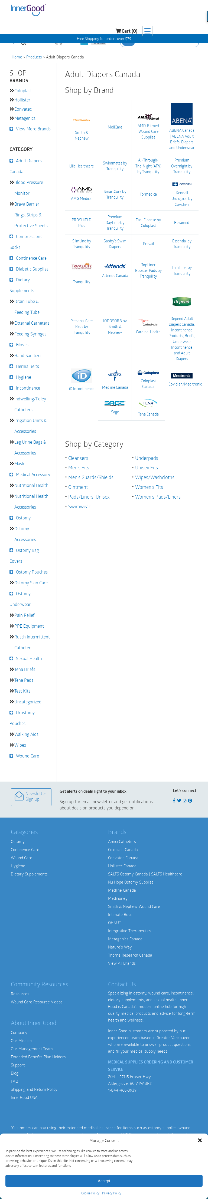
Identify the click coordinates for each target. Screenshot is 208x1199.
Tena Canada (148, 406)
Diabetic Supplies (32, 269)
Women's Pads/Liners (158, 494)
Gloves (22, 344)
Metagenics (24, 118)
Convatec (23, 109)
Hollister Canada (122, 865)
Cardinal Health (148, 325)
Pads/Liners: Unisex (89, 494)
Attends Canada (115, 269)
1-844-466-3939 (122, 1090)
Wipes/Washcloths (154, 475)
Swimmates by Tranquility (115, 165)
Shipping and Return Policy (34, 1089)
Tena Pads (23, 680)
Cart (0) (171, 11)
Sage (115, 406)
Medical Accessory (33, 474)
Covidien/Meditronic (181, 378)
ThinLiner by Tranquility (182, 269)
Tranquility (81, 269)
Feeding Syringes (30, 334)
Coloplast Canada (148, 378)
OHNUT (114, 922)
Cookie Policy (90, 1193)
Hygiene (23, 377)
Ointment (78, 484)
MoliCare (115, 126)
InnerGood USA (24, 1097)
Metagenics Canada (125, 938)
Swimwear (79, 503)
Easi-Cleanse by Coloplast (148, 221)
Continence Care (31, 258)
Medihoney (118, 898)
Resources (20, 993)
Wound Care (27, 756)
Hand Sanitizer (28, 355)
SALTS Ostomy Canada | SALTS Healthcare (145, 874)
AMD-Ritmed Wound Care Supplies (148, 127)
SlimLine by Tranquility (81, 242)
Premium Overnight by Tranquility (181, 165)
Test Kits (22, 691)
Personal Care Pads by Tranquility (81, 325)
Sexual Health (29, 658)
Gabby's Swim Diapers (114, 242)
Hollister (22, 100)
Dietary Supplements (29, 874)
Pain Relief (24, 615)
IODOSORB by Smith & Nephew (115, 325)
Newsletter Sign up (30, 796)
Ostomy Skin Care (31, 582)
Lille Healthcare (81, 165)
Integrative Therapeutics (129, 930)
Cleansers (78, 456)
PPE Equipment (29, 626)
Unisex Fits (146, 465)
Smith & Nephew (81, 126)
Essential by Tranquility (181, 242)
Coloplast (23, 90)
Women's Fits (149, 484)
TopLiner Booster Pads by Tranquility (148, 269)
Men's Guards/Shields (90, 475)
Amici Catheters (122, 841)
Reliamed (181, 221)
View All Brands (122, 963)
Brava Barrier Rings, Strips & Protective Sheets (31, 214)
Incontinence (28, 388)
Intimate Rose (120, 914)
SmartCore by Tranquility (115, 193)
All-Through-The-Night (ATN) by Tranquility (148, 165)
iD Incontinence (81, 378)
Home (17, 57)
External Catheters (31, 323)
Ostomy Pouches (32, 572)
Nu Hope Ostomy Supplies (131, 882)
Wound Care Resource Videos (37, 1001)
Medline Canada (115, 378)
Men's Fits (78, 465)
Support (18, 1065)
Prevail (148, 242)
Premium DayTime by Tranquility (115, 221)
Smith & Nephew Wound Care (134, 906)
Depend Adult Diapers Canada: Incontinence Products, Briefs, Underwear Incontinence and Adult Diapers (181, 325)
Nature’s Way (120, 947)
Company (19, 1032)
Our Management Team (32, 1048)
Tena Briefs (24, 669)
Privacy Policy (111, 1193)
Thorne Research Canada (130, 955)
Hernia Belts (27, 366)
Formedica (148, 193)
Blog (14, 1073)
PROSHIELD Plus (81, 221)
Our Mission (21, 1040)
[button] (200, 1140)
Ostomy (23, 518)
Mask (19, 463)
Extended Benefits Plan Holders (38, 1056)
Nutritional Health (31, 485)
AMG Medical (81, 193)
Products (34, 57)
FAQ (14, 1081)
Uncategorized (27, 701)
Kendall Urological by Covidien (182, 193)
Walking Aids (26, 734)
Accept (104, 1180)
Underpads (146, 456)
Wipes (20, 745)
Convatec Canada (123, 857)
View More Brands (33, 128)
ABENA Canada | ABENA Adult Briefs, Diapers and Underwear (181, 126)
